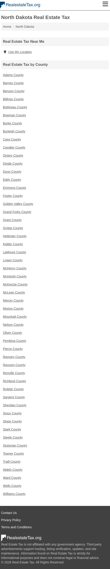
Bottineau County (15, 107)
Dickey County (13, 155)
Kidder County (13, 244)
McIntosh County (15, 276)
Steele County (13, 437)
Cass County (12, 139)
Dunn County (12, 171)
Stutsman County (15, 445)
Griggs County (13, 228)
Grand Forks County (17, 212)
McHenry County (14, 268)
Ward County (12, 477)
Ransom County (14, 365)
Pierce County (13, 349)
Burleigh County (14, 131)
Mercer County (13, 300)
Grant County (12, 220)
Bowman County (14, 115)
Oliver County (12, 333)
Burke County (12, 123)
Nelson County (13, 324)
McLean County (14, 292)
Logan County (12, 260)
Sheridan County (14, 405)
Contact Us (9, 513)
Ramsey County (14, 357)
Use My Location (17, 52)
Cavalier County (14, 147)
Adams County (13, 75)
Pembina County (14, 341)
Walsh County (12, 469)
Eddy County (12, 179)
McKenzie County (15, 284)
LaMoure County (14, 252)
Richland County (14, 381)
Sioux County (12, 413)
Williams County (14, 494)
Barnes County (13, 83)
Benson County (14, 91)
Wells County (12, 486)
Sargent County (14, 397)
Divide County (12, 163)
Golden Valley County (18, 204)
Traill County (11, 461)
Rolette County (13, 389)
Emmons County (14, 188)
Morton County (13, 308)
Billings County (13, 99)
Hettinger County (15, 236)
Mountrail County (15, 316)
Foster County (13, 196)
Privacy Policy (11, 520)
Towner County (13, 453)
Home (7, 26)
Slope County (12, 421)
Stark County (12, 429)
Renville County (14, 373)
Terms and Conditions (16, 527)
